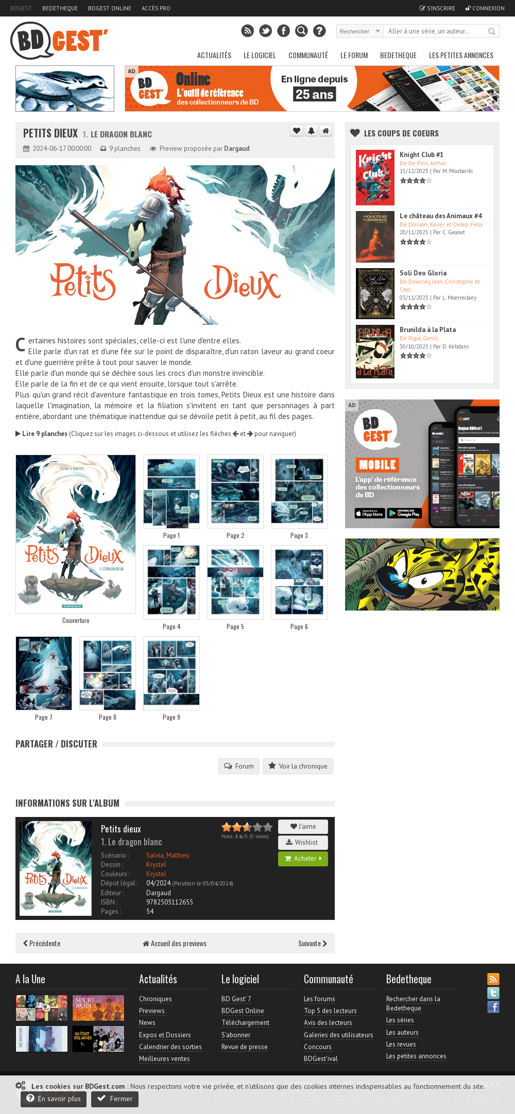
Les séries (400, 1020)
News (147, 1022)
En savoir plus (53, 1098)
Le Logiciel (260, 54)
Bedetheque (60, 8)
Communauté (308, 54)
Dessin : (112, 864)
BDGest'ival (321, 1058)
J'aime (303, 826)
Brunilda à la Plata (428, 329)
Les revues (401, 1044)
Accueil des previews (175, 942)
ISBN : (109, 902)
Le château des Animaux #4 (441, 216)
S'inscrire (437, 8)
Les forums (319, 999)
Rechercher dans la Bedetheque (413, 1004)
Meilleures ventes (164, 1058)
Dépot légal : (119, 883)
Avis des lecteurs (328, 1022)
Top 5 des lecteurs (330, 1010)
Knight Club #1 (421, 154)
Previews (152, 1010)
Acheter (303, 858)
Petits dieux (51, 133)
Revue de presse (244, 1046)
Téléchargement (245, 1022)
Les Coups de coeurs (401, 132)
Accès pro (156, 8)
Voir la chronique (298, 766)
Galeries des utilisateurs (338, 1035)
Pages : (111, 911)
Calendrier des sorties (170, 1046)
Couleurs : (115, 873)
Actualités (214, 54)
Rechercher (492, 32)
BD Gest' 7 (236, 999)
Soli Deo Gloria (423, 273)
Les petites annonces (461, 54)
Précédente (41, 942)
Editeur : (112, 893)
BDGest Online (109, 8)
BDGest (21, 8)
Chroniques (155, 999)
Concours (318, 1046)
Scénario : (115, 855)
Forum (239, 766)
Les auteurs (402, 1032)
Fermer (115, 1098)
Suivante (312, 942)
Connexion (485, 8)
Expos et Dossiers (165, 1035)
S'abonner (235, 1035)
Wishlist (303, 842)
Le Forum (354, 54)
